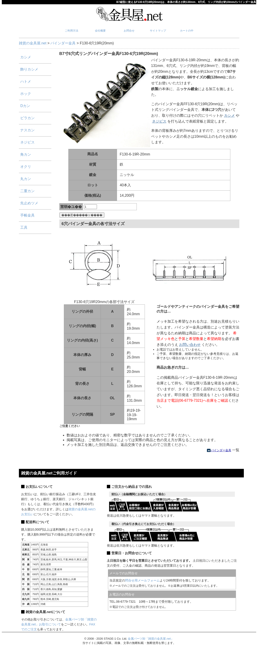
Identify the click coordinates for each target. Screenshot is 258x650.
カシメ (229, 115)
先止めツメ (29, 203)
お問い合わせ (190, 345)
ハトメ (25, 81)
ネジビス (159, 121)
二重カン (27, 191)
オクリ (25, 167)
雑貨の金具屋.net (33, 43)
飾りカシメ (29, 69)
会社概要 (100, 30)
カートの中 (186, 30)
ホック (25, 94)
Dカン (25, 106)
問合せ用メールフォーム (142, 580)
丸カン (25, 179)
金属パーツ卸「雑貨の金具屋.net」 (151, 638)
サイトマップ (158, 30)
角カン (25, 154)
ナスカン (27, 130)
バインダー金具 (63, 43)
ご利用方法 (71, 30)
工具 (23, 227)
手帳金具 (27, 215)
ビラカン (27, 118)
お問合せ (129, 30)
